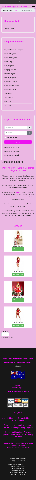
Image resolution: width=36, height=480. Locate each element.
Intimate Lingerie (10, 54)
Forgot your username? (12, 151)
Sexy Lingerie (9, 66)
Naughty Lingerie (10, 70)
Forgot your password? (12, 147)
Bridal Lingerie (9, 62)
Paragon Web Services (18, 460)
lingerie (18, 192)
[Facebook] (16, 2)
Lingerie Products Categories (14, 50)
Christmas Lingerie (10, 81)
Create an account (11, 155)
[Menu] (33, 6)
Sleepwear (8, 93)
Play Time (7, 101)
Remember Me (12, 137)
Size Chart (8, 105)
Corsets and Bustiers (11, 85)
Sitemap (18, 366)
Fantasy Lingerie (10, 78)
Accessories (8, 97)
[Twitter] (19, 2)
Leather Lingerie (10, 74)
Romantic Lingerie (10, 58)
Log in (18, 142)
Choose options (18, 249)
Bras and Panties (10, 89)
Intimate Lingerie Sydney (14, 6)
